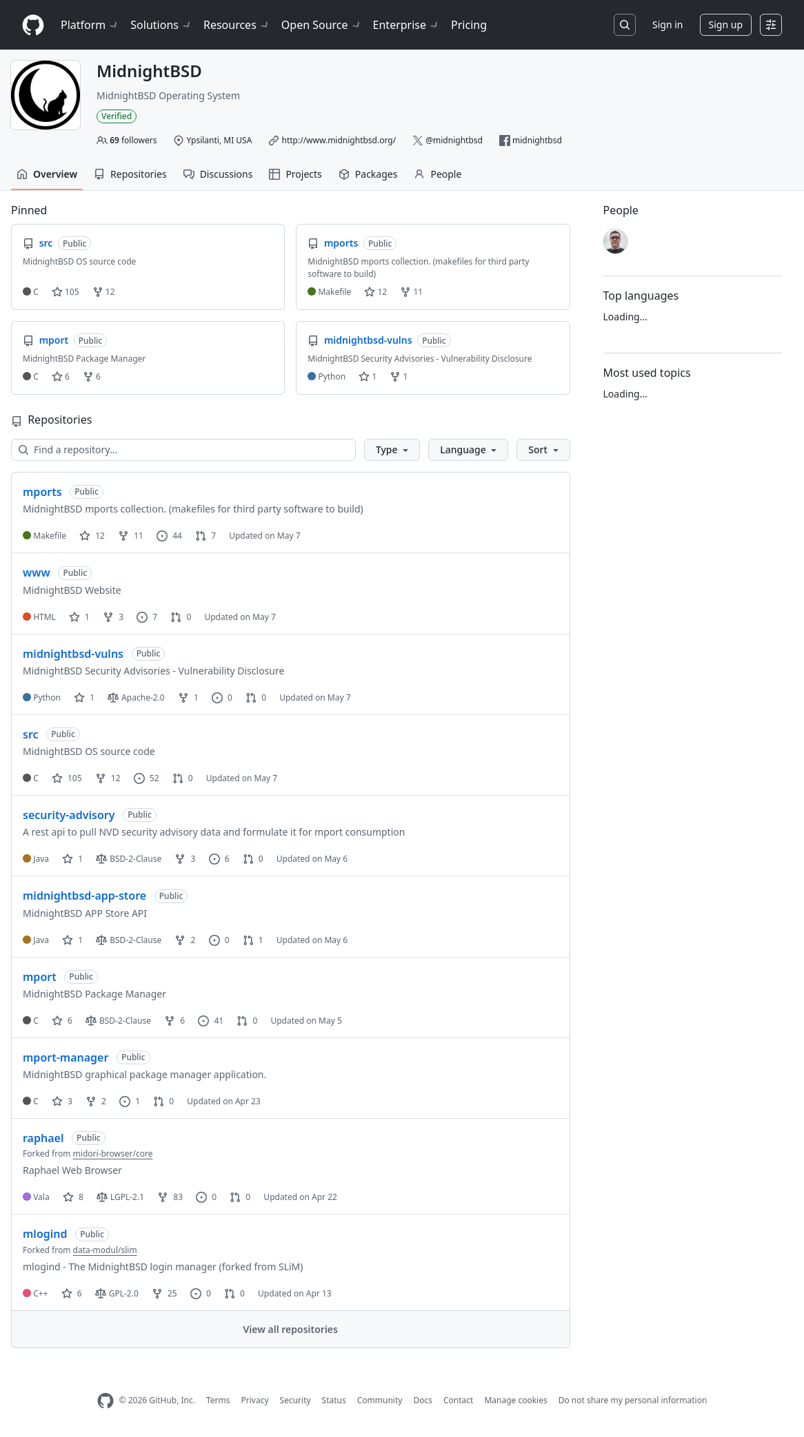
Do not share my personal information (633, 1400)
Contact (458, 1400)
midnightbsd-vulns (73, 653)
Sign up (726, 24)
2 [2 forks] (184, 940)
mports (42, 491)
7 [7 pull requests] (205, 535)
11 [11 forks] (130, 535)
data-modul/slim (105, 1250)
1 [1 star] (79, 617)
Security (295, 1400)
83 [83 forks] (170, 1197)
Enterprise (406, 24)
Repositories (130, 173)
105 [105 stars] (67, 778)
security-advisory (68, 815)
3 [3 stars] (62, 1101)
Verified (116, 116)
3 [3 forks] (113, 617)
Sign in (667, 24)
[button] (392, 450)
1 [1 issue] (129, 1101)
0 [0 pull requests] (180, 617)
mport (40, 976)
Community (380, 1400)
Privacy (255, 1400)
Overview (47, 173)
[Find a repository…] (183, 450)
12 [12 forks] (108, 778)
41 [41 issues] (210, 1020)
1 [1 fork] (188, 697)
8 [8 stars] (73, 1197)
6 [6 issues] (219, 859)
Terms (218, 1400)
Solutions (161, 24)
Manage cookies (515, 1400)
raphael (43, 1138)
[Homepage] (33, 25)
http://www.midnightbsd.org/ (339, 140)
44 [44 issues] (169, 535)
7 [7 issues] (147, 617)
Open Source (321, 24)
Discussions (218, 173)
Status (334, 1400)
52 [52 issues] (146, 778)
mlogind (45, 1233)
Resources (236, 24)
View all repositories (290, 1329)
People (437, 173)
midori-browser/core (113, 1153)
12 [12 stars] (92, 535)
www (36, 572)
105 (65, 292)
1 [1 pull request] (253, 940)
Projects (295, 173)
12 (103, 292)
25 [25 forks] (164, 1293)
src (31, 734)
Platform (90, 24)
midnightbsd (537, 140)
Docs (422, 1400)
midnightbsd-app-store (84, 895)
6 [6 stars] (62, 1020)
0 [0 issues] (222, 697)
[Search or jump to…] (624, 24)
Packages (368, 173)
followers (133, 140)
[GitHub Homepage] (105, 1400)
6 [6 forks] (174, 1020)
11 (411, 292)
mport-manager (65, 1057)
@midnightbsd (454, 140)
